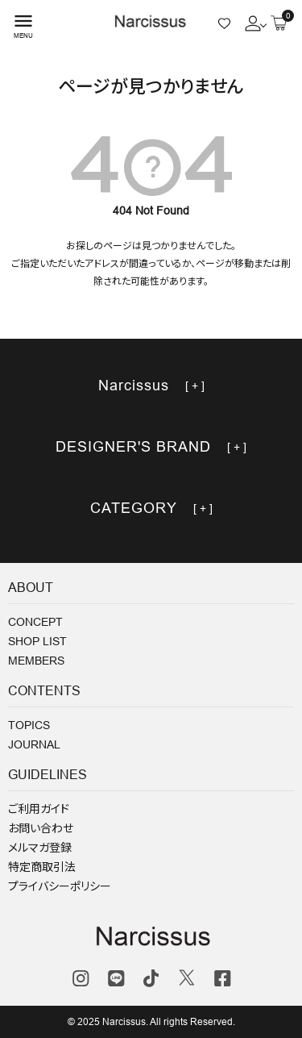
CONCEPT (35, 621)
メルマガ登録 (40, 847)
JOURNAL (34, 744)
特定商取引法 (42, 867)
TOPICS (29, 725)
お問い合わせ (40, 828)
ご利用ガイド (38, 808)
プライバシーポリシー (59, 886)
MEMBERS (36, 660)
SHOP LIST (37, 641)
